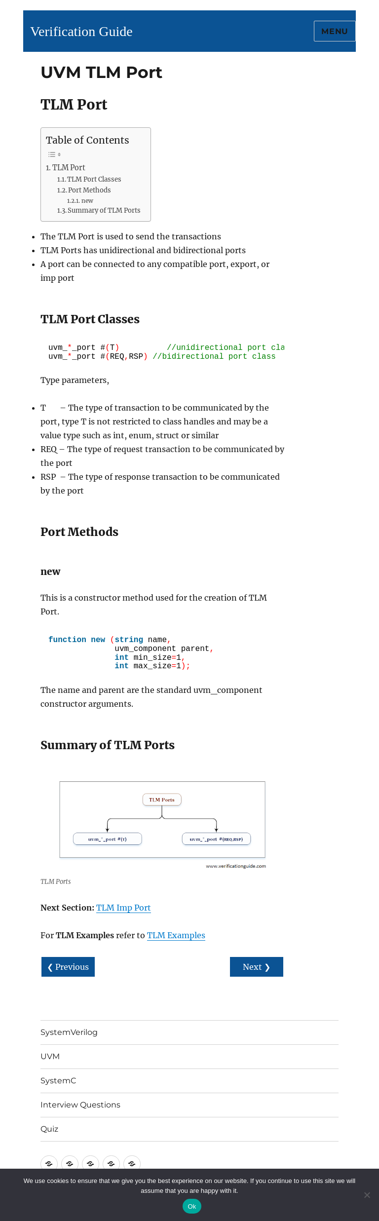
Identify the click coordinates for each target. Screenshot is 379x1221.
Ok (192, 1206)
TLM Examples (176, 935)
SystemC (58, 1080)
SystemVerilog (69, 1032)
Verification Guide (81, 31)
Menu (334, 31)
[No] (367, 1195)
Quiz (49, 1129)
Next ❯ (256, 967)
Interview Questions (80, 1104)
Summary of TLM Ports (104, 210)
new (87, 200)
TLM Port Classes (94, 179)
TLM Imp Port (123, 908)
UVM (50, 1056)
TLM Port (68, 167)
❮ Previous (68, 967)
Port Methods (89, 190)
